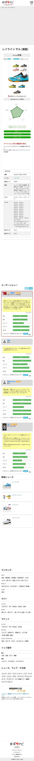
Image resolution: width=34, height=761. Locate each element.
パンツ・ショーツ (17, 673)
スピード (7, 641)
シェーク (4, 632)
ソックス (9, 676)
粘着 (8, 340)
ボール (3, 679)
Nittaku (14, 606)
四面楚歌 (12, 293)
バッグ (3, 676)
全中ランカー (14, 424)
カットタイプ (19, 661)
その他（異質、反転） (8, 635)
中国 (6, 655)
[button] (17, 73)
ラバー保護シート (19, 679)
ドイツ (11, 655)
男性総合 (7, 578)
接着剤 (27, 679)
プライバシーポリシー (17, 750)
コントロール (19, 641)
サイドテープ (10, 679)
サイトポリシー (17, 752)
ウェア (9, 673)
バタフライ (5, 606)
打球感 (26, 641)
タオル (14, 676)
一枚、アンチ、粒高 (19, 612)
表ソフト (9, 580)
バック (3, 580)
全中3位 (18, 381)
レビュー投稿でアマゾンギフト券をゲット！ (15, 694)
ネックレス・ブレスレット (24, 676)
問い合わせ (17, 756)
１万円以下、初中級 (24, 586)
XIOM (24, 606)
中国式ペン (18, 632)
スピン (13, 641)
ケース (30, 673)
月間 (31, 288)
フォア (27, 578)
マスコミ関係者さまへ (17, 754)
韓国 (15, 655)
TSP (10, 606)
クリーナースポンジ (7, 682)
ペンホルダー (13, 586)
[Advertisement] (17, 26)
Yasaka (20, 606)
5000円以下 (20, 578)
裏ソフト (4, 612)
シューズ (4, 673)
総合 (3, 578)
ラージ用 (28, 612)
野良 (8, 424)
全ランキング (5, 586)
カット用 (24, 632)
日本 (3, 655)
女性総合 (13, 578)
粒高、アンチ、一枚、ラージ (20, 580)
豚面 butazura (11, 381)
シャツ (25, 673)
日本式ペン (11, 632)
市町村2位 (18, 293)
